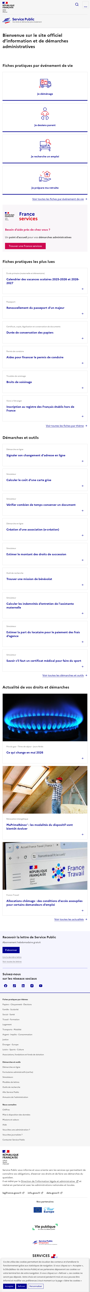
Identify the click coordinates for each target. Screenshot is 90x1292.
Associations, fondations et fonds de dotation (23, 1054)
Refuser (21, 1286)
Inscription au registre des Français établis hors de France (40, 409)
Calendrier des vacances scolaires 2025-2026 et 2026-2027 (42, 281)
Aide (5, 1124)
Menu (85, 7)
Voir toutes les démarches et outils (63, 675)
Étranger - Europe (10, 1044)
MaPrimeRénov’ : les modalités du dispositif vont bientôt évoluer (39, 827)
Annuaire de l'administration (15, 1097)
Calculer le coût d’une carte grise (28, 480)
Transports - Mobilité (12, 1029)
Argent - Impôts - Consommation (17, 1034)
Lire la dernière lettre (12, 957)
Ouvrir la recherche (77, 4)
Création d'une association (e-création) (32, 529)
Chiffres (6, 1109)
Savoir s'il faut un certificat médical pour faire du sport (43, 661)
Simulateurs (8, 1077)
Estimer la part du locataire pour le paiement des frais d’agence (43, 634)
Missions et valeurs (11, 1119)
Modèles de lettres (11, 1082)
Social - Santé (9, 1014)
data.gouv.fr (54, 1193)
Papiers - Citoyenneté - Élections (17, 1004)
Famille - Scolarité (10, 1009)
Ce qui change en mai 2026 (24, 752)
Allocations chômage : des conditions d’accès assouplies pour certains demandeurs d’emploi (44, 903)
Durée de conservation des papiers (29, 332)
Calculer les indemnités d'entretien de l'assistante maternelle (40, 606)
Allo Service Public (11, 1092)
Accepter (9, 1286)
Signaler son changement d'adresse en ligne (35, 455)
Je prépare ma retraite (45, 188)
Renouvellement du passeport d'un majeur (35, 308)
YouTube (41, 986)
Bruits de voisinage (19, 382)
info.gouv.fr (35, 1193)
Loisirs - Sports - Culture (13, 1049)
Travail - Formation (11, 1019)
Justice (5, 1039)
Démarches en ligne (11, 1067)
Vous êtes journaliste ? (12, 1134)
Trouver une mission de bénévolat (29, 579)
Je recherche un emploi (45, 156)
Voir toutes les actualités (69, 919)
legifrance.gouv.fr (14, 1193)
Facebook (6, 986)
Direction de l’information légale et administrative (50, 1181)
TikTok (14, 986)
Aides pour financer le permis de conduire (34, 357)
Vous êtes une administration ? (16, 1129)
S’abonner (11, 950)
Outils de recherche (11, 1087)
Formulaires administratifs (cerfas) (18, 1072)
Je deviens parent (45, 125)
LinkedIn (23, 986)
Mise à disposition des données (16, 1114)
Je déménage (45, 94)
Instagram (32, 986)
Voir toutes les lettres (12, 961)
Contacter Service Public (14, 1139)
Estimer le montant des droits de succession (36, 554)
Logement (7, 1024)
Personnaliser (35, 1286)
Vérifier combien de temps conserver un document (41, 505)
